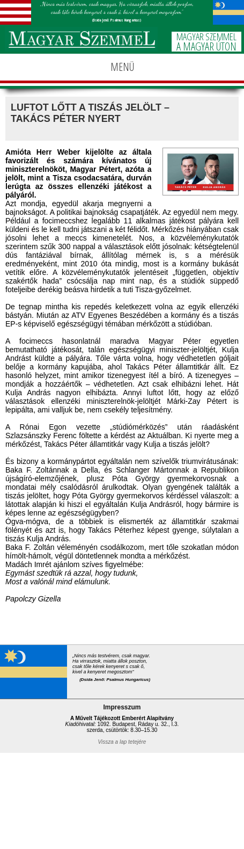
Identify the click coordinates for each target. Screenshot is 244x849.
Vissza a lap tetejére (122, 742)
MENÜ (122, 67)
